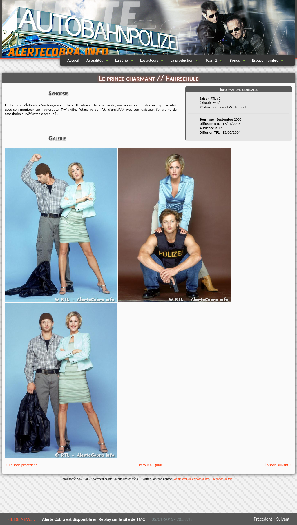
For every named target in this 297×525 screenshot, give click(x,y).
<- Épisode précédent (21, 465)
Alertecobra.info (53, 29)
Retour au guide (151, 465)
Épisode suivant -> (278, 465)
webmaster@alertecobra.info (191, 479)
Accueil (73, 60)
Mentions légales (223, 479)
